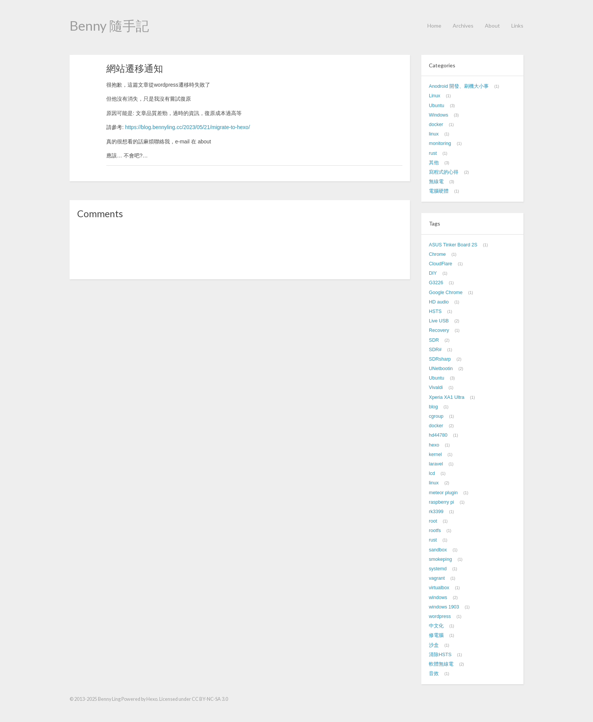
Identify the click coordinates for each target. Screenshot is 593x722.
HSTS (435, 311)
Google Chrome (446, 292)
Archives (463, 25)
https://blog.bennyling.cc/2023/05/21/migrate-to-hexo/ (187, 127)
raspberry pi (441, 502)
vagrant (437, 578)
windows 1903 (444, 607)
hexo (434, 445)
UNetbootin (441, 368)
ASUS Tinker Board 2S (453, 244)
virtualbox (439, 587)
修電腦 (436, 635)
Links (517, 25)
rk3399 (436, 511)
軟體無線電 (441, 664)
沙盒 (434, 645)
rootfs (435, 530)
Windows (438, 115)
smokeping (440, 559)
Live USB (439, 321)
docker (436, 124)
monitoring (440, 143)
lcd (432, 473)
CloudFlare (440, 263)
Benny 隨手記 (109, 25)
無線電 (436, 181)
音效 (434, 673)
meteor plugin (443, 492)
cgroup (436, 416)
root (433, 521)
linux (434, 134)
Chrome (437, 254)
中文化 (436, 626)
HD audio (439, 302)
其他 (434, 162)
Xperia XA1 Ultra (446, 397)
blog (433, 406)
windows (438, 597)
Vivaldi (436, 387)
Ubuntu (436, 105)
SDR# (435, 349)
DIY (433, 273)
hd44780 (438, 435)
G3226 (436, 282)
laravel (436, 464)
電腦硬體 (439, 191)
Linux (434, 95)
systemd (438, 568)
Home (434, 25)
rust (433, 153)
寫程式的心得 (443, 172)
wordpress (440, 616)
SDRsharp (440, 359)
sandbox (438, 549)
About (492, 25)
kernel (435, 454)
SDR (434, 340)
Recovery (439, 330)
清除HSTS (440, 654)
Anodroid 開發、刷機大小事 (459, 86)
